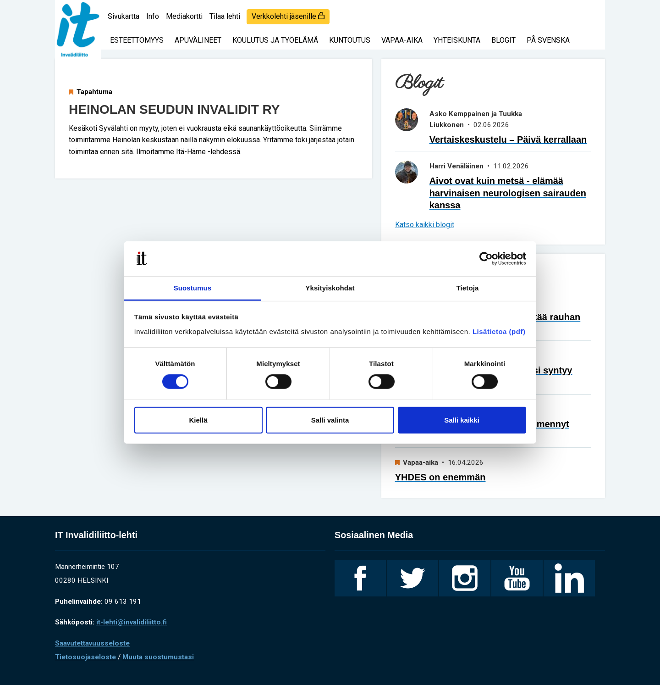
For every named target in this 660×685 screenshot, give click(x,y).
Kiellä (198, 419)
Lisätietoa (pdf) (499, 331)
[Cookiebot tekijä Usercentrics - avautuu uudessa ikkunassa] (486, 259)
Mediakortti (184, 16)
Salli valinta (330, 419)
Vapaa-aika (402, 40)
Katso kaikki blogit (424, 224)
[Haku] (591, 11)
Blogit (503, 40)
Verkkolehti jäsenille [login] (288, 16)
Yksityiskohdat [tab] (329, 288)
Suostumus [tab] (193, 288)
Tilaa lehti (224, 16)
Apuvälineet (198, 40)
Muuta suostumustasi (158, 657)
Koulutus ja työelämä (275, 40)
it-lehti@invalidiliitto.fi (131, 622)
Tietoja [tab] (467, 288)
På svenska (548, 40)
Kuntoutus (349, 40)
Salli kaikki (461, 419)
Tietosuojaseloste (85, 657)
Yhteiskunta (457, 40)
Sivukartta (123, 16)
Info (152, 16)
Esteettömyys (137, 40)
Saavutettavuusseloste (92, 643)
